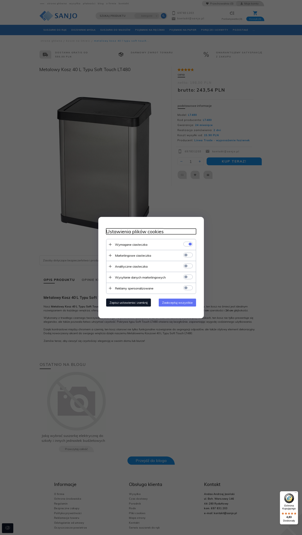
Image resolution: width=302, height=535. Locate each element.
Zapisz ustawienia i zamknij (128, 302)
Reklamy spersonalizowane (134, 288)
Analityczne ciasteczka (131, 266)
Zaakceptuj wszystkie (177, 302)
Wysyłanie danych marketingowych (140, 277)
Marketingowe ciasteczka (133, 255)
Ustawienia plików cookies (135, 231)
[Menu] (295, 493)
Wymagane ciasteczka (131, 244)
